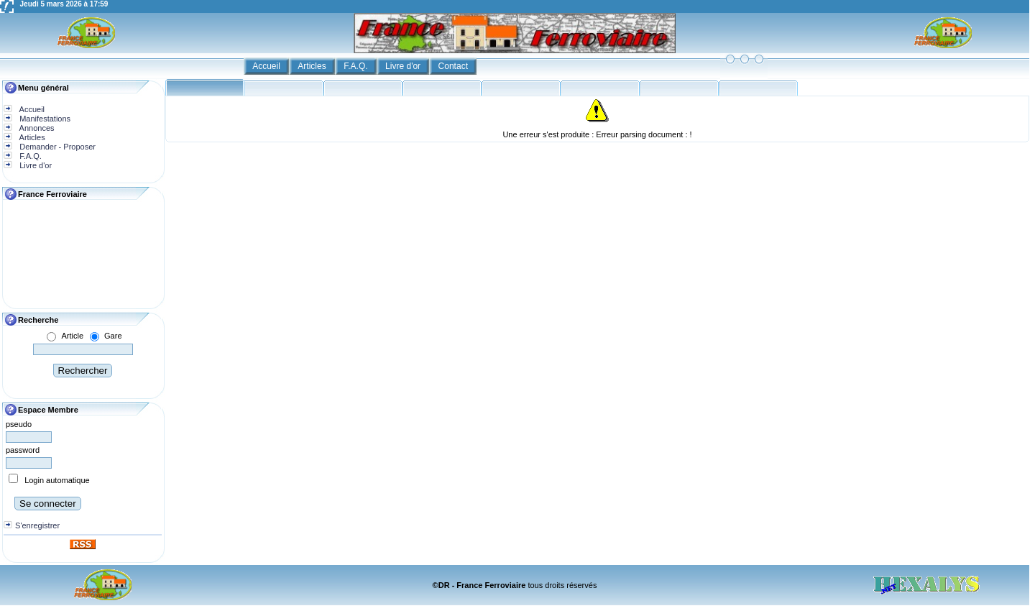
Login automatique (57, 480)
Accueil (267, 66)
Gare (112, 335)
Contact (454, 66)
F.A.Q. (357, 66)
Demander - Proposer (56, 146)
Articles (313, 66)
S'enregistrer (37, 525)
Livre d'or (404, 66)
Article (72, 335)
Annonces (35, 128)
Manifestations (43, 118)
